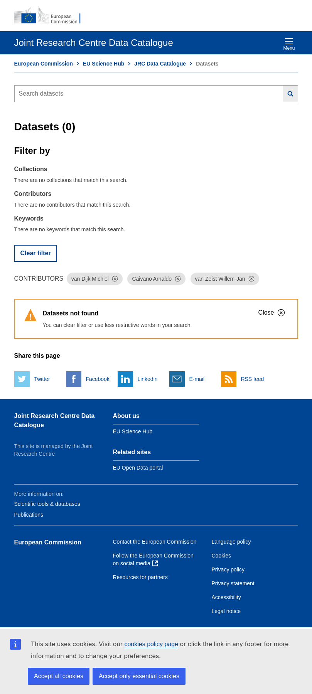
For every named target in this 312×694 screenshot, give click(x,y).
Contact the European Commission (155, 542)
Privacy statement (233, 583)
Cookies (221, 556)
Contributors (33, 193)
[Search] (290, 93)
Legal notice (226, 611)
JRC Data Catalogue (160, 64)
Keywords (29, 218)
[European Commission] (51, 15)
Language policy (231, 542)
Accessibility (226, 597)
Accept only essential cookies (139, 676)
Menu (289, 44)
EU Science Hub (103, 64)
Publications (29, 515)
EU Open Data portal (138, 468)
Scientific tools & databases (47, 504)
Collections (30, 169)
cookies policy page (151, 644)
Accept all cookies (58, 676)
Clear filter (35, 253)
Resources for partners (140, 577)
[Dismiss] (115, 279)
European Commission (43, 64)
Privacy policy (228, 569)
